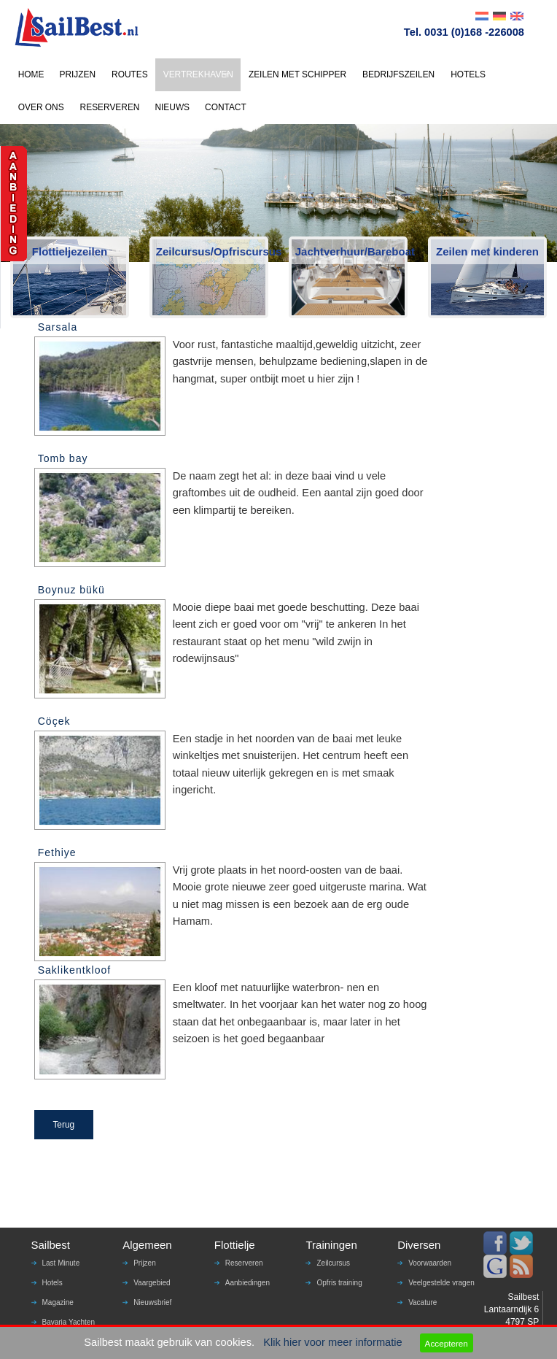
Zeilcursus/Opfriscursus (211, 251)
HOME (31, 74)
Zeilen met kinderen (487, 251)
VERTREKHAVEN (198, 74)
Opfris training (339, 1283)
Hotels (52, 1283)
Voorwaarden (429, 1263)
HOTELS (468, 74)
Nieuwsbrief (152, 1302)
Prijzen (144, 1263)
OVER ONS (41, 107)
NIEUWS (172, 107)
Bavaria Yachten (68, 1322)
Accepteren (446, 1343)
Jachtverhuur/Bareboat (350, 251)
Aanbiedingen (247, 1283)
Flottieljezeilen (69, 251)
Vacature (422, 1302)
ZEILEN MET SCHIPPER (297, 74)
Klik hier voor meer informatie (332, 1342)
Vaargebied (151, 1283)
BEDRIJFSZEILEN (398, 74)
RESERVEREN (110, 107)
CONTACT (225, 107)
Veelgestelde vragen (441, 1283)
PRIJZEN (77, 74)
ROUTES (130, 74)
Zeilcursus (333, 1263)
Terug (63, 1125)
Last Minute (61, 1263)
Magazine (58, 1302)
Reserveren (244, 1263)
